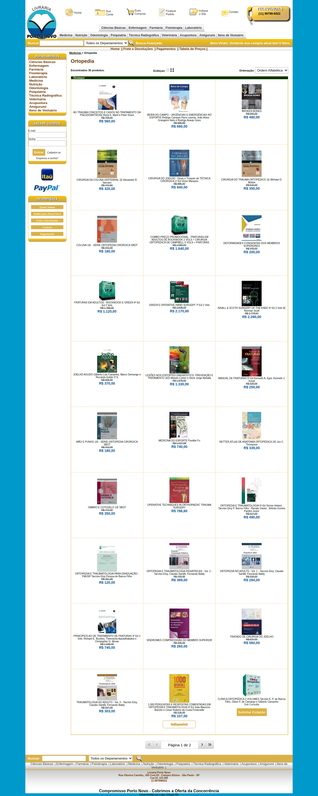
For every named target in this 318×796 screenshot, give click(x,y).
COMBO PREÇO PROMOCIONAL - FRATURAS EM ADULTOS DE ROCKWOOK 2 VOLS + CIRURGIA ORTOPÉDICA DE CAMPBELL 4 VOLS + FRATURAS (179, 240)
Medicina (66, 35)
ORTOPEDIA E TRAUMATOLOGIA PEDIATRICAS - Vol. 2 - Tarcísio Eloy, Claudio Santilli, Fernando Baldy (179, 572)
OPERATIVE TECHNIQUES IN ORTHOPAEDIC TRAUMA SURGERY (179, 506)
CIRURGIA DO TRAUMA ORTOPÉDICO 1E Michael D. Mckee (251, 181)
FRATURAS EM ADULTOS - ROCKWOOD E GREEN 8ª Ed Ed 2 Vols (107, 304)
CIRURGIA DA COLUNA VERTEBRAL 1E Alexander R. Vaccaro (107, 181)
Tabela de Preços (192, 49)
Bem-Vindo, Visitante (227, 43)
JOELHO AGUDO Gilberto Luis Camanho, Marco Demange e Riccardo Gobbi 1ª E (107, 376)
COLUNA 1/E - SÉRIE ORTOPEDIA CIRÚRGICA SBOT (107, 245)
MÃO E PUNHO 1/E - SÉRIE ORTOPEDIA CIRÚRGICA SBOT (107, 443)
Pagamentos (166, 49)
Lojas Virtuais (167, 794)
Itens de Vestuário (230, 35)
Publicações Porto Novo (47, 213)
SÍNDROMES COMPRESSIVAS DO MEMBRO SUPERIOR (179, 640)
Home (115, 49)
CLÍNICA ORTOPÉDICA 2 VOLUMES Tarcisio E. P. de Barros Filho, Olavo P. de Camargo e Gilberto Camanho (252, 700)
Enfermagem (137, 28)
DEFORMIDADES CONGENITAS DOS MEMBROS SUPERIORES (251, 244)
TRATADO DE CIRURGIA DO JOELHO (252, 636)
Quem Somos (47, 207)
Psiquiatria (118, 35)
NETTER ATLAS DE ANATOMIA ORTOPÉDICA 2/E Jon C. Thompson (251, 443)
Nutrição (81, 35)
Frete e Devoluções (138, 49)
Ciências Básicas (114, 28)
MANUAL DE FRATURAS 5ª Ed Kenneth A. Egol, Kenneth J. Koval (251, 379)
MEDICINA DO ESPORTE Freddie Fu (179, 440)
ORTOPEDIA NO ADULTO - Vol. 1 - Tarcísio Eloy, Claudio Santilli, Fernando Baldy (251, 572)
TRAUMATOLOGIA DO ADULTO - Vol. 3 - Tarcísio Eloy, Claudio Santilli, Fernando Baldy (107, 703)
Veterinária (169, 35)
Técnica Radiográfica (143, 35)
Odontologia (99, 35)
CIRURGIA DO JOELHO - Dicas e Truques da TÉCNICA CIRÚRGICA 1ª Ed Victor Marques (179, 179)
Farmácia (156, 28)
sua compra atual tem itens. (267, 43)
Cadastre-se (54, 152)
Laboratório (193, 28)
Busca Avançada (148, 43)
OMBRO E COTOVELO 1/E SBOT (107, 507)
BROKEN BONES (252, 111)
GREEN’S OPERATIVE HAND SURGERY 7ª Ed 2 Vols (179, 305)
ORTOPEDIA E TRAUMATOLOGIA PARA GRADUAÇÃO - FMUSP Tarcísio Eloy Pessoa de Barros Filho (107, 575)
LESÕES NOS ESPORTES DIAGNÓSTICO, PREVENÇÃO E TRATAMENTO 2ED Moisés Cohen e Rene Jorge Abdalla (179, 376)
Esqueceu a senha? (47, 158)
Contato (47, 227)
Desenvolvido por (149, 794)
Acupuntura (188, 35)
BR (176, 794)
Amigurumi (207, 35)
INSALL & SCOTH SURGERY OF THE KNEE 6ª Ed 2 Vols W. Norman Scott (252, 309)
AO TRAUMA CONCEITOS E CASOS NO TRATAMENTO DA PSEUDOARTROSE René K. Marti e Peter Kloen (107, 113)
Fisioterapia (174, 28)
